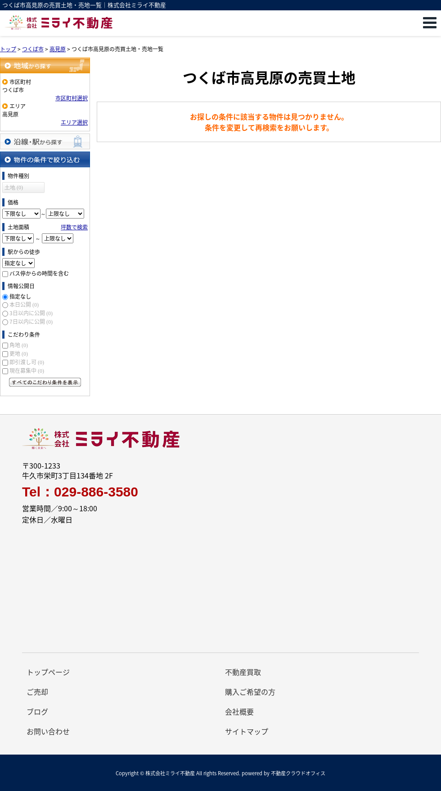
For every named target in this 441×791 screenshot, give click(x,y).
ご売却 (37, 691)
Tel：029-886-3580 (80, 492)
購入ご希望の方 (250, 691)
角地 (18, 345)
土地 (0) (13, 187)
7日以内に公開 (31, 321)
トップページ (48, 671)
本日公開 (24, 304)
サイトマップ (246, 731)
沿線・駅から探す (45, 141)
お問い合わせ (48, 731)
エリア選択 (74, 122)
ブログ (37, 711)
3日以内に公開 (31, 313)
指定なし (20, 296)
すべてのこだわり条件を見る (45, 382)
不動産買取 (243, 671)
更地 (18, 353)
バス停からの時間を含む (39, 273)
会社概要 (239, 711)
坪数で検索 (74, 227)
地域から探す (45, 65)
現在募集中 (26, 370)
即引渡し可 (26, 362)
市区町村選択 (71, 98)
